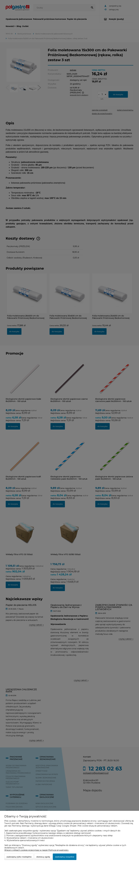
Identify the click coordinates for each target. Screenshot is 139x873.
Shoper (73, 826)
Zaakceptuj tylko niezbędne (19, 857)
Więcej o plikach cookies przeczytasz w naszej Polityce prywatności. (36, 850)
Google (65, 826)
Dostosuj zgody (43, 857)
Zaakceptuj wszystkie (64, 857)
